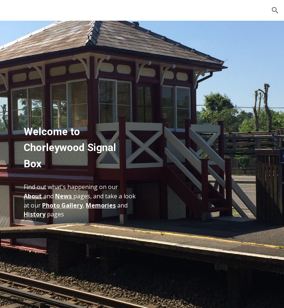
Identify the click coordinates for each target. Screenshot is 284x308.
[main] (80, 137)
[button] (275, 10)
